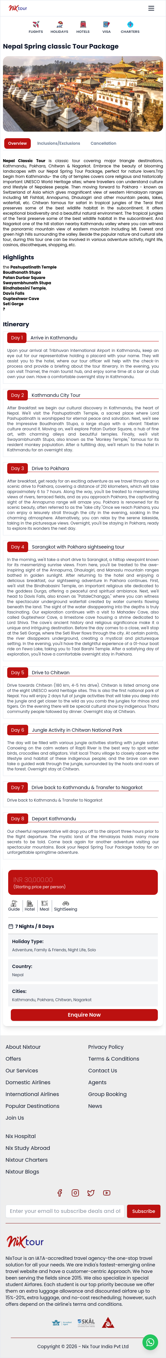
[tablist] (83, 143)
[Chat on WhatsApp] (150, 1342)
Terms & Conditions (113, 1059)
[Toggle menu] (151, 8)
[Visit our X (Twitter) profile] (91, 1193)
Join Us (15, 1118)
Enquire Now (84, 1015)
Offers (13, 1059)
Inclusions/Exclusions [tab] (58, 143)
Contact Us (102, 1070)
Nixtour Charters (27, 1160)
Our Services (22, 1070)
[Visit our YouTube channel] (107, 1193)
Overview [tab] (17, 143)
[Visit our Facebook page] (60, 1193)
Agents (97, 1082)
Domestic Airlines (28, 1082)
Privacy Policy (106, 1047)
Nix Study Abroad (28, 1148)
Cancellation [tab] (103, 143)
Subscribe (143, 1211)
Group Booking (107, 1094)
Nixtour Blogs (22, 1171)
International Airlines (32, 1094)
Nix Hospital (21, 1136)
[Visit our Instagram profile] (75, 1193)
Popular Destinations (33, 1106)
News (95, 1106)
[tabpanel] (83, 506)
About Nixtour (23, 1047)
